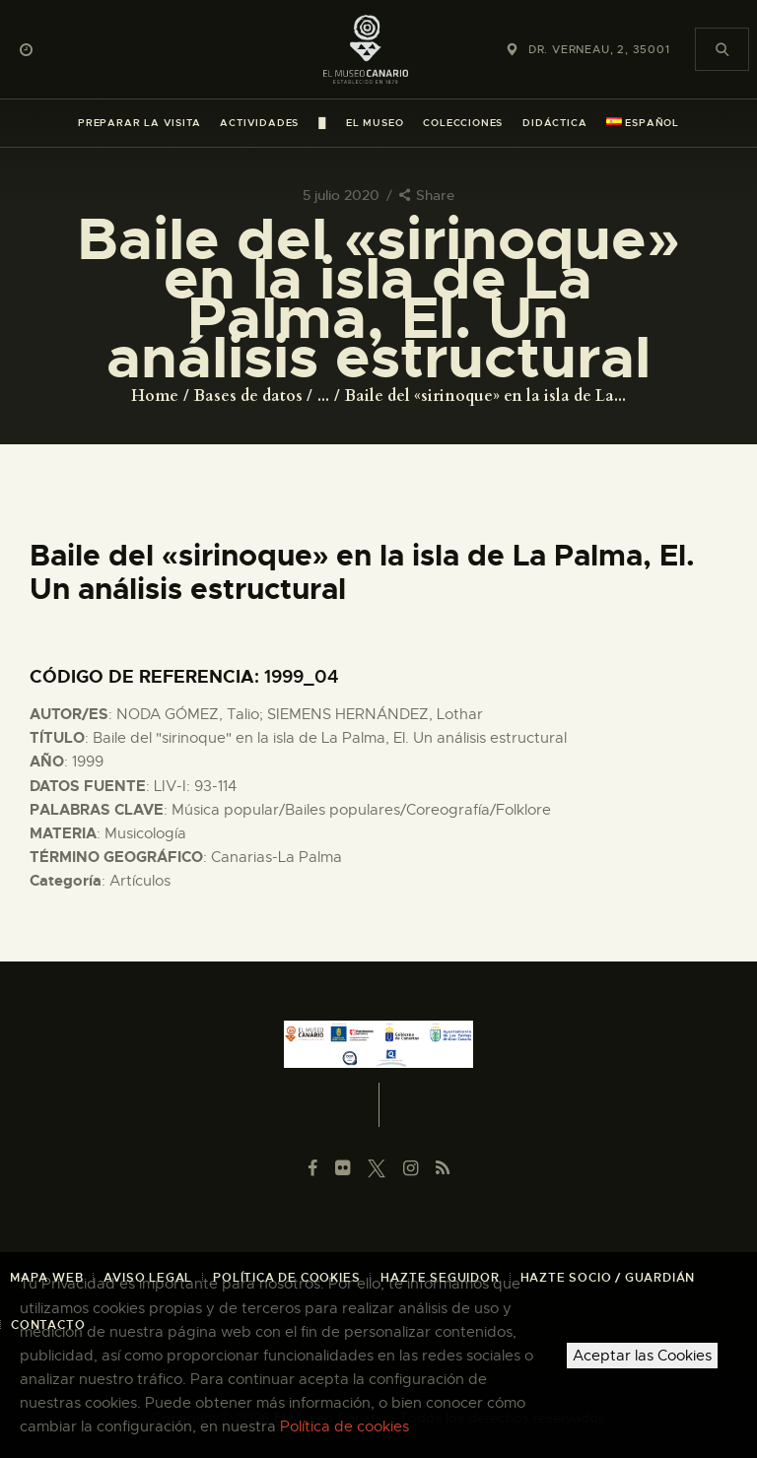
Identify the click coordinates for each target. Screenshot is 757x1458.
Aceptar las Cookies (642, 1355)
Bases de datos (248, 396)
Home (154, 396)
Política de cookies (344, 1426)
